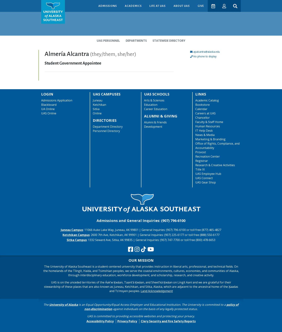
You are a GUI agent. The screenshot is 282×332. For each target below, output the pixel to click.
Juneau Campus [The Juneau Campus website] (72, 230)
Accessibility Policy (100, 321)
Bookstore (202, 105)
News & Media (205, 135)
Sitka (96, 109)
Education (150, 105)
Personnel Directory (106, 131)
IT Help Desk (204, 131)
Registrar (201, 161)
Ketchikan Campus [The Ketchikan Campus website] (76, 235)
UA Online (48, 109)
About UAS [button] (181, 5)
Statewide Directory (169, 41)
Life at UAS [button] (157, 5)
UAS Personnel (108, 41)
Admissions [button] (107, 5)
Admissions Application (56, 100)
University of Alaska (63, 305)
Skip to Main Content (16, 4)
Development (153, 127)
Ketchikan (99, 105)
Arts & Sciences (154, 100)
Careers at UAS (205, 113)
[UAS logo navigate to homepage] (53, 12)
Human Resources (207, 126)
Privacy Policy (127, 321)
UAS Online (48, 113)
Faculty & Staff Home (209, 122)
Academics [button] (133, 5)
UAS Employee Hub (208, 174)
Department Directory (108, 127)
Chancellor (202, 118)
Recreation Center (207, 156)
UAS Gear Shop (205, 182)
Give (200, 5)
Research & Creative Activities (215, 165)
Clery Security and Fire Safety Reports (168, 321)
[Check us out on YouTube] (150, 249)
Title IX (200, 169)
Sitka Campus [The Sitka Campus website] (77, 240)
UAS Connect (204, 178)
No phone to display (205, 56)
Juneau (97, 100)
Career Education (155, 109)
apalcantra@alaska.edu (206, 51)
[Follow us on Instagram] (137, 249)
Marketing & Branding (210, 139)
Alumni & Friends (155, 122)
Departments (136, 41)
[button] (224, 6)
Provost (200, 152)
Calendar (201, 109)
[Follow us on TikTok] (143, 249)
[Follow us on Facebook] (130, 249)
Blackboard (48, 105)
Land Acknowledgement (157, 291)
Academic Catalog (207, 100)
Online (97, 113)
